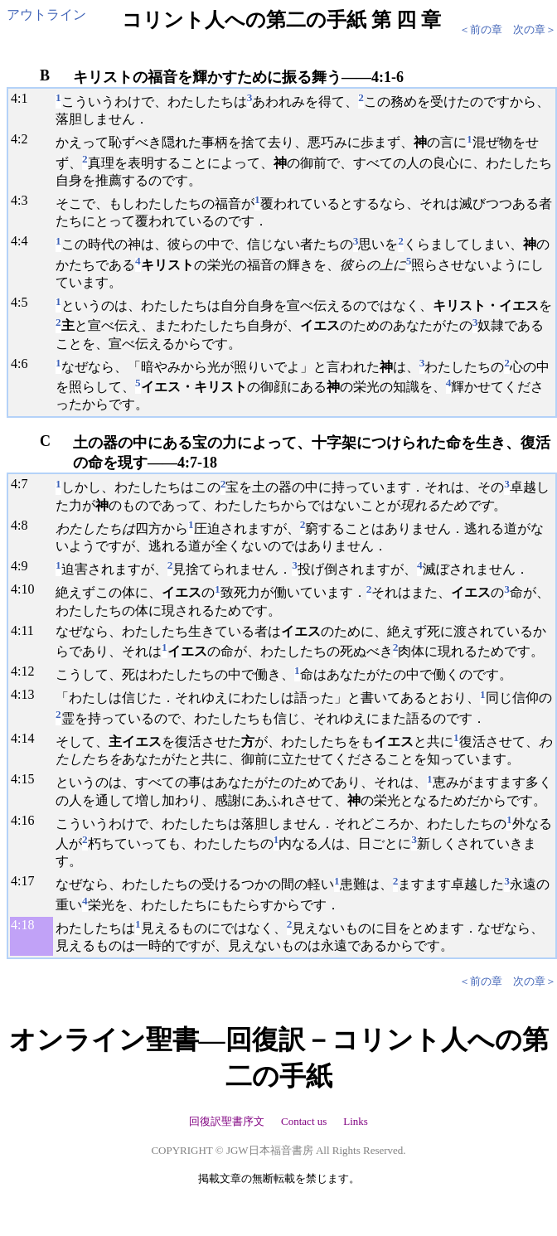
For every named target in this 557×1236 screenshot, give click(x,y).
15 (27, 779)
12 (27, 671)
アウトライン (46, 14)
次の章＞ (534, 29)
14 (27, 738)
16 (27, 820)
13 (27, 694)
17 (27, 881)
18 (27, 925)
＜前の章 (480, 29)
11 (27, 630)
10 (27, 589)
